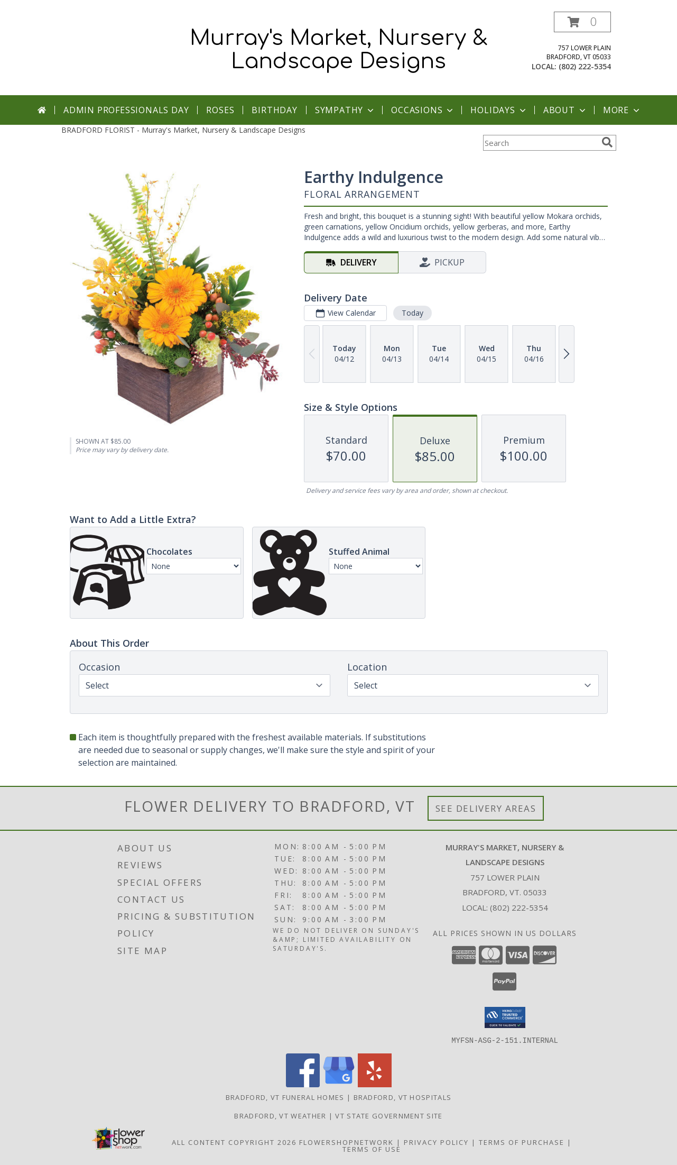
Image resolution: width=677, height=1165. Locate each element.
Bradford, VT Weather (280, 1115)
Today (412, 313)
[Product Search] (540, 142)
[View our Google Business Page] (339, 1084)
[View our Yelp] (375, 1084)
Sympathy (345, 110)
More (622, 110)
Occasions (423, 110)
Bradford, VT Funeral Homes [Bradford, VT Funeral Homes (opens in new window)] (285, 1097)
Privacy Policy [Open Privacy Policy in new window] (436, 1141)
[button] (582, 22)
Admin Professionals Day (126, 110)
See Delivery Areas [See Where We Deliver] (485, 808)
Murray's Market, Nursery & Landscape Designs (339, 49)
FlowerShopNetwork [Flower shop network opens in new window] (346, 1141)
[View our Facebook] (303, 1084)
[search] (607, 142)
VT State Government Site (388, 1115)
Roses (220, 110)
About (565, 110)
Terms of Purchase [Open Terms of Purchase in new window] (521, 1141)
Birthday (274, 110)
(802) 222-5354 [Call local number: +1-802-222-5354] (585, 66)
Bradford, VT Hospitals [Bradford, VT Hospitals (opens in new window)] (403, 1097)
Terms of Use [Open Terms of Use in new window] (371, 1148)
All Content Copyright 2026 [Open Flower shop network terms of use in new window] (234, 1141)
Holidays (498, 110)
